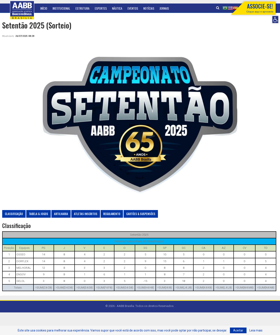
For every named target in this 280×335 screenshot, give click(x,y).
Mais (177, 8)
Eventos (133, 8)
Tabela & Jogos (38, 214)
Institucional (61, 8)
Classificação (14, 214)
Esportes (101, 8)
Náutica (117, 8)
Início (43, 8)
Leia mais (255, 330)
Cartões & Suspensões (140, 214)
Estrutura (82, 8)
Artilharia (61, 214)
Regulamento (111, 214)
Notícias (148, 8)
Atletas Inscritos (85, 214)
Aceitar (238, 330)
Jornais (164, 8)
